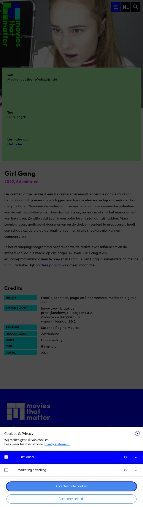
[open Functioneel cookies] (136, 458)
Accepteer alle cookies (72, 486)
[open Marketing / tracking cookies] (136, 471)
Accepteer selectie (71, 499)
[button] (74, 457)
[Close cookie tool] (137, 433)
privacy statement (57, 444)
